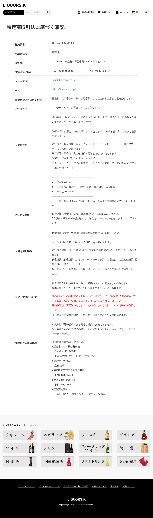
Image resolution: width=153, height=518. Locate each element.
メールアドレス (23, 81)
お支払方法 (21, 145)
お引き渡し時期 (23, 251)
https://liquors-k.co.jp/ (64, 89)
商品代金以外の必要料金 (28, 99)
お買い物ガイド (99, 486)
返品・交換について (26, 297)
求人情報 (114, 486)
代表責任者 (21, 53)
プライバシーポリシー (49, 486)
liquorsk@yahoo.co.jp (63, 80)
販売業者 (20, 44)
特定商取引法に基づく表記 (75, 486)
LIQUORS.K (14, 5)
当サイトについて (26, 486)
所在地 (18, 63)
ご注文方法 (21, 109)
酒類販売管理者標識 (26, 343)
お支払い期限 (22, 215)
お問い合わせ (128, 486)
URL (17, 90)
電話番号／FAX (23, 72)
